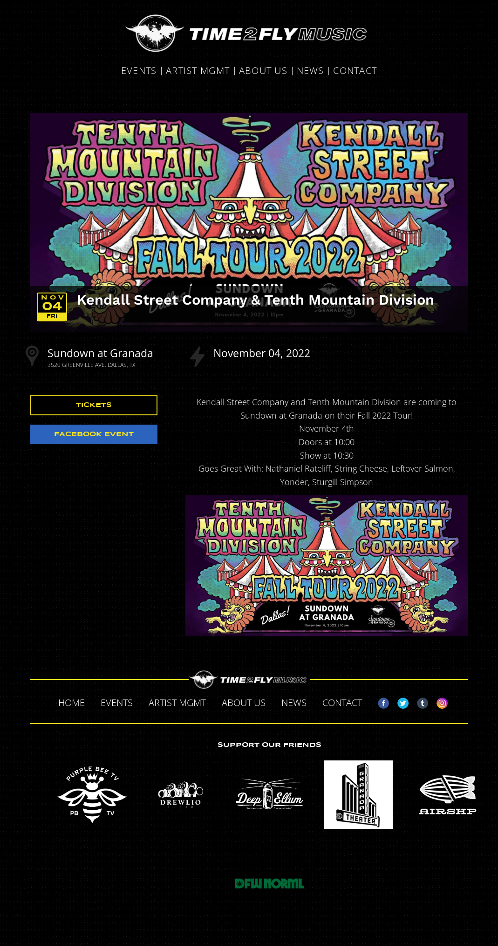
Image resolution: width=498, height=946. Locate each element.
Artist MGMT (198, 71)
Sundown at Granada (100, 353)
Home (71, 702)
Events (139, 71)
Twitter (399, 701)
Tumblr (418, 701)
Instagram (438, 701)
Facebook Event (94, 434)
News (310, 71)
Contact (355, 71)
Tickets (94, 405)
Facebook (379, 701)
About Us (263, 71)
